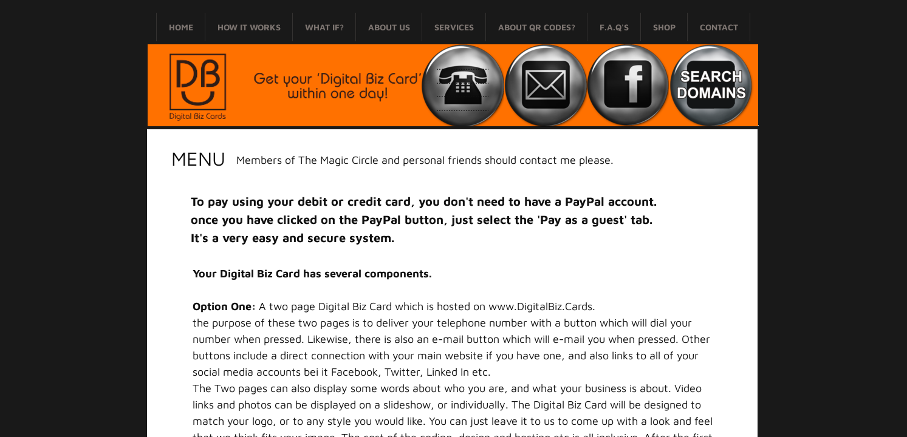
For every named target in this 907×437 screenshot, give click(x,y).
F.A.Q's (614, 27)
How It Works (249, 27)
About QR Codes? (536, 27)
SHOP (664, 27)
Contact (719, 27)
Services (454, 27)
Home (181, 27)
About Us (389, 27)
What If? (324, 27)
